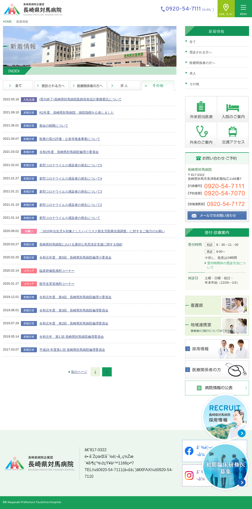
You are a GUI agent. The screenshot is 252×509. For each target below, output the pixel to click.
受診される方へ (200, 52)
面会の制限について (53, 125)
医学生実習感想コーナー (57, 284)
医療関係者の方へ (202, 63)
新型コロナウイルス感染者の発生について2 (70, 205)
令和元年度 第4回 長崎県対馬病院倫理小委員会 (75, 297)
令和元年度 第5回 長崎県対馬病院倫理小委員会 (75, 257)
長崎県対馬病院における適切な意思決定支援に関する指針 (81, 244)
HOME (7, 21)
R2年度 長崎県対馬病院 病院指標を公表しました (76, 112)
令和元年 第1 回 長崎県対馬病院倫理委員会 (71, 337)
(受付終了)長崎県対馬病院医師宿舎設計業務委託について (80, 99)
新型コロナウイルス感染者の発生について (69, 218)
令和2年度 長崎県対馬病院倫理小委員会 (69, 152)
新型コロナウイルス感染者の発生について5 (70, 165)
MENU (243, 10)
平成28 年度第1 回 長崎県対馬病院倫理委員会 (72, 350)
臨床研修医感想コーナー (57, 271)
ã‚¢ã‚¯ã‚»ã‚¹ (226, 14)
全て (192, 42)
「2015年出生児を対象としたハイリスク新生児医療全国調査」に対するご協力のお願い (102, 231)
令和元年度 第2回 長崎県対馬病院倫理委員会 (73, 323)
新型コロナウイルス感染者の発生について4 (70, 178)
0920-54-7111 (110, 470)
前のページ (79, 372)
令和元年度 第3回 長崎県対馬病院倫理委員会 (73, 310)
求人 (192, 73)
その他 (194, 84)
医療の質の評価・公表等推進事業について (69, 139)
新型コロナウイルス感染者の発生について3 (70, 191)
